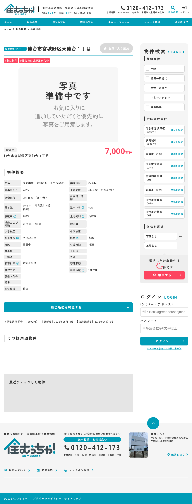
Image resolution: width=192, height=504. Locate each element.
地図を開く (176, 454)
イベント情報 (152, 22)
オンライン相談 (76, 470)
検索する (162, 275)
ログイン (162, 341)
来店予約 (45, 470)
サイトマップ (72, 498)
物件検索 (32, 22)
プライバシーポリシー (47, 498)
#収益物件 (11, 60)
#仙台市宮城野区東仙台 (34, 60)
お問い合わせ (15, 470)
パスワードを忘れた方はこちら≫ (164, 348)
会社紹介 (180, 22)
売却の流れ (87, 22)
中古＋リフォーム (118, 22)
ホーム (8, 22)
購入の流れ (59, 22)
